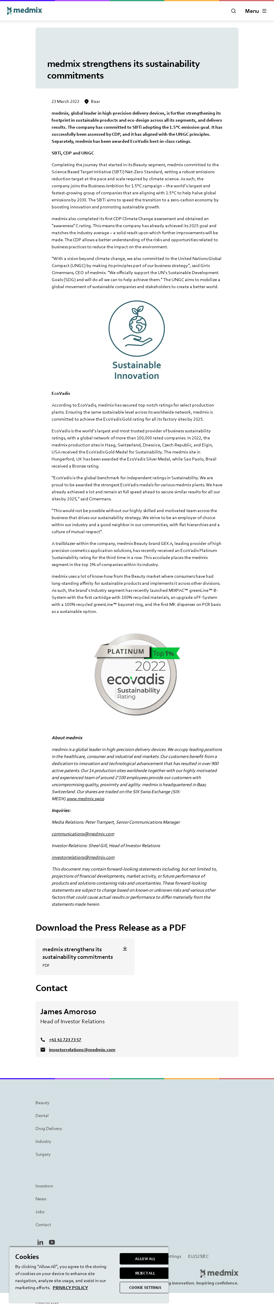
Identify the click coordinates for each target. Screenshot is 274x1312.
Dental (42, 1115)
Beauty (42, 1102)
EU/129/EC (198, 1256)
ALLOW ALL (145, 1259)
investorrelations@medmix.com (83, 857)
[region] (88, 1274)
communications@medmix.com (83, 834)
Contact (43, 1224)
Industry (43, 1141)
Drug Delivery (48, 1128)
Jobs (39, 1211)
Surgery (43, 1154)
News (40, 1198)
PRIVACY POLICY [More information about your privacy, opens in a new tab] (70, 1287)
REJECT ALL (145, 1273)
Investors (44, 1186)
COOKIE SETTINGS (145, 1287)
